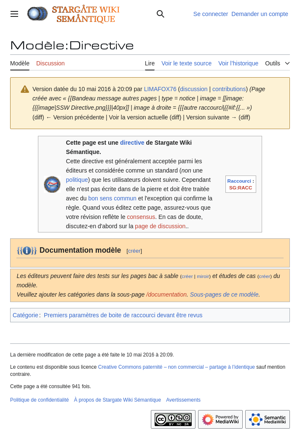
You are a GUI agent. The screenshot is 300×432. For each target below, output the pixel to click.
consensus (141, 216)
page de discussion (160, 226)
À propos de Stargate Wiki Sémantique (117, 400)
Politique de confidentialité (39, 400)
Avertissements (183, 400)
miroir (203, 276)
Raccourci (239, 181)
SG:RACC (240, 187)
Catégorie (25, 315)
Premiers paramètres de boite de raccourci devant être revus (123, 315)
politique (77, 179)
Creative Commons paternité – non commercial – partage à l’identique (176, 367)
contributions (229, 89)
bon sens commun (112, 198)
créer (134, 251)
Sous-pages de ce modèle (224, 294)
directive (132, 142)
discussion (193, 89)
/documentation (166, 294)
